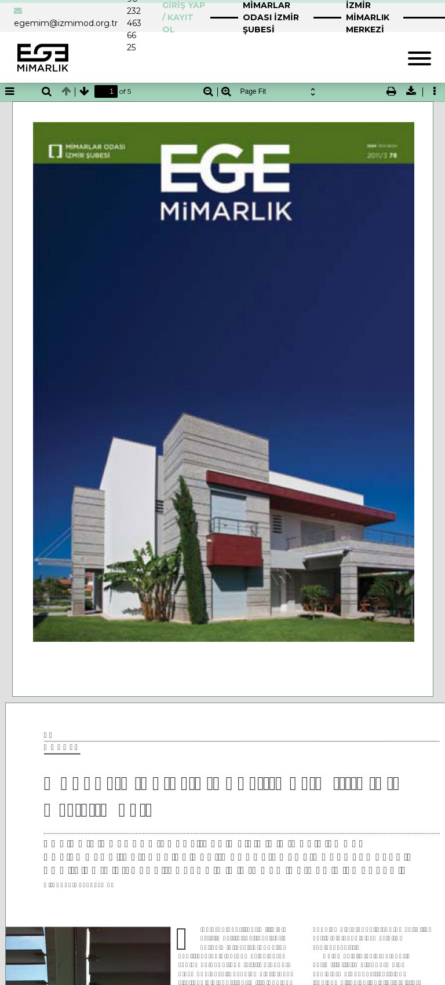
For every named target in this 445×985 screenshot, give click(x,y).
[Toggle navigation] (419, 57)
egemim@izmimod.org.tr (66, 23)
